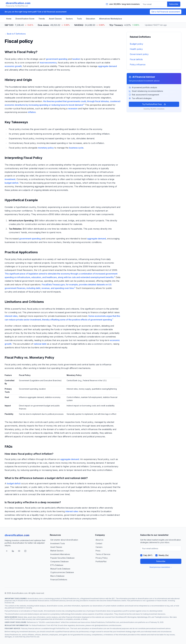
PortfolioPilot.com (112, 622)
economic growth (13, 66)
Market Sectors (56, 551)
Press (98, 551)
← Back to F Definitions (15, 34)
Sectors (69, 19)
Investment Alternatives (60, 554)
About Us (99, 540)
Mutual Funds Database (60, 569)
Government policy (139, 54)
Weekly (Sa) (163, 555)
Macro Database (57, 576)
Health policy (136, 49)
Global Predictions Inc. (13, 635)
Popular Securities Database (62, 558)
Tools (79, 19)
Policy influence (137, 64)
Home (8, 19)
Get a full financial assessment (165, 12)
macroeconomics (48, 62)
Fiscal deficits (136, 59)
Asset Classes (55, 19)
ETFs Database (56, 565)
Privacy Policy (102, 558)
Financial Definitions (58, 579)
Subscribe (173, 4)
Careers (99, 547)
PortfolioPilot (101, 561)
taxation (76, 59)
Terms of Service (103, 554)
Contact (99, 543)
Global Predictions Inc (71, 598)
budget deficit (11, 183)
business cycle (76, 147)
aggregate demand (107, 66)
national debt (40, 344)
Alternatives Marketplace (110, 19)
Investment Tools (57, 543)
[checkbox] (141, 555)
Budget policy (136, 44)
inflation (32, 112)
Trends (41, 19)
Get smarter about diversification (64, 540)
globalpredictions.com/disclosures (108, 625)
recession (73, 108)
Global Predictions (114, 601)
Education (90, 19)
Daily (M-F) (147, 555)
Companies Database (59, 561)
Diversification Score (25, 19)
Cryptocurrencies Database (62, 572)
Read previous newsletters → (161, 567)
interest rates (11, 316)
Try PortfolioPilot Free (154, 104)
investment (10, 179)
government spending (56, 59)
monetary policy (46, 147)
